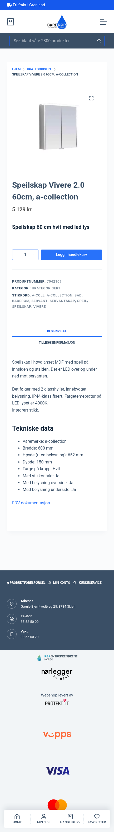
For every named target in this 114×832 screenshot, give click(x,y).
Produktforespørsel (26, 583)
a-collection (59, 295)
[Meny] (103, 21)
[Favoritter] (97, 819)
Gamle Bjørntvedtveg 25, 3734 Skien (48, 606)
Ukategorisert (46, 288)
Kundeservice (87, 583)
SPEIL (82, 301)
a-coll (38, 295)
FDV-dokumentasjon (31, 502)
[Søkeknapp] (99, 41)
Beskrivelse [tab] (57, 331)
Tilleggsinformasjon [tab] (57, 342)
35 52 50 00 (29, 622)
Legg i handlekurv (71, 254)
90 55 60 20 (29, 637)
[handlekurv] (70, 819)
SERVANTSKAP (62, 301)
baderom (20, 301)
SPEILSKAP (21, 307)
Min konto (59, 583)
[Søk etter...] (51, 41)
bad (78, 295)
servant (39, 301)
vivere (39, 307)
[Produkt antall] (25, 255)
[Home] (17, 819)
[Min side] (43, 819)
